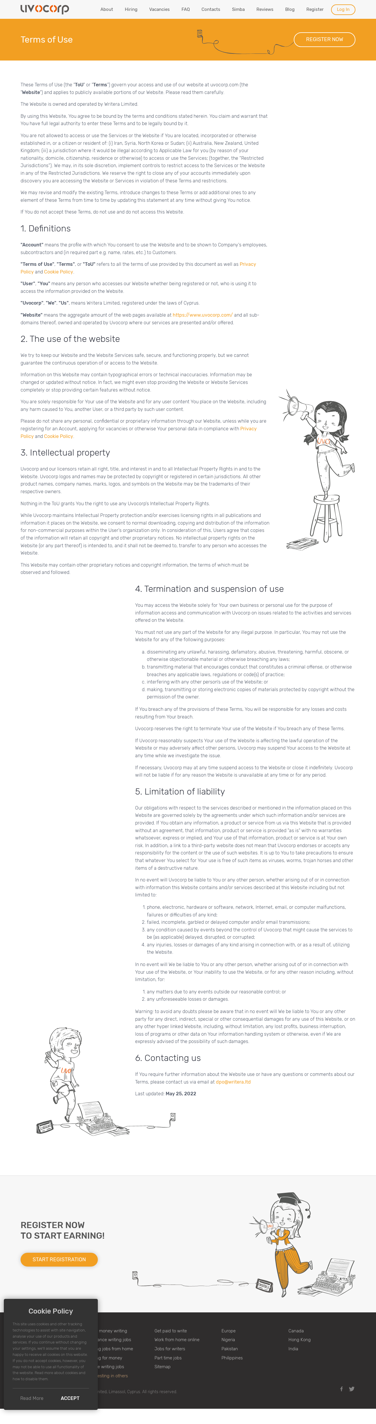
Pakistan (229, 1348)
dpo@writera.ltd (233, 1082)
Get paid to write (171, 1331)
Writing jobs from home (110, 1348)
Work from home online (177, 1339)
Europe (228, 1331)
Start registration (59, 1259)
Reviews (264, 9)
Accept (70, 1398)
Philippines (232, 1358)
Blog (290, 9)
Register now (324, 39)
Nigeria (228, 1339)
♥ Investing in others (108, 1375)
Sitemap (163, 1366)
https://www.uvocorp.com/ (203, 315)
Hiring (131, 9)
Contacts (211, 9)
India (293, 1348)
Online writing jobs (106, 1366)
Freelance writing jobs (109, 1339)
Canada (296, 1331)
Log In (343, 9)
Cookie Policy (58, 272)
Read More (31, 1398)
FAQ (186, 9)
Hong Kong (299, 1339)
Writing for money (105, 1358)
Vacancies (159, 9)
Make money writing (107, 1331)
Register (315, 9)
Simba (238, 9)
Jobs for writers (170, 1348)
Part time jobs (168, 1358)
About (106, 9)
